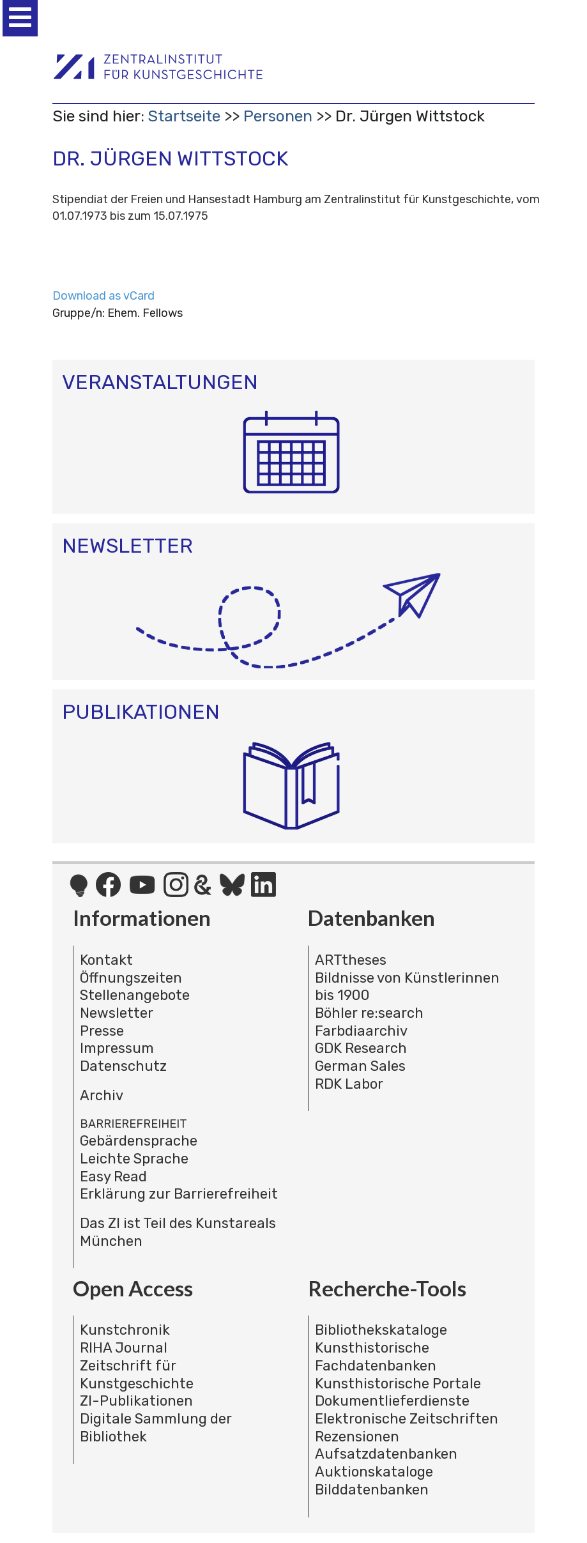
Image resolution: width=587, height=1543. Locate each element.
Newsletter (116, 1013)
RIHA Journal (123, 1347)
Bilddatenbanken (372, 1489)
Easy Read (113, 1176)
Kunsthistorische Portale (398, 1383)
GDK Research (361, 1048)
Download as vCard (103, 296)
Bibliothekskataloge (381, 1330)
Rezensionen (357, 1436)
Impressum (117, 1048)
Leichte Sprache (134, 1158)
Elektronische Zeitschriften (406, 1418)
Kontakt (106, 960)
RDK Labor (349, 1084)
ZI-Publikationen (136, 1400)
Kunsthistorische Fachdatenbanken (375, 1356)
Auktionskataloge (374, 1471)
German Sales (360, 1066)
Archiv (101, 1095)
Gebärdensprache (138, 1140)
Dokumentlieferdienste (392, 1400)
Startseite (184, 116)
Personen (277, 116)
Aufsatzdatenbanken (386, 1453)
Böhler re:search (369, 1013)
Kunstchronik (125, 1330)
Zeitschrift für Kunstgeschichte (137, 1374)
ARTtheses (350, 960)
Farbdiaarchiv (361, 1031)
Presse (102, 1031)
